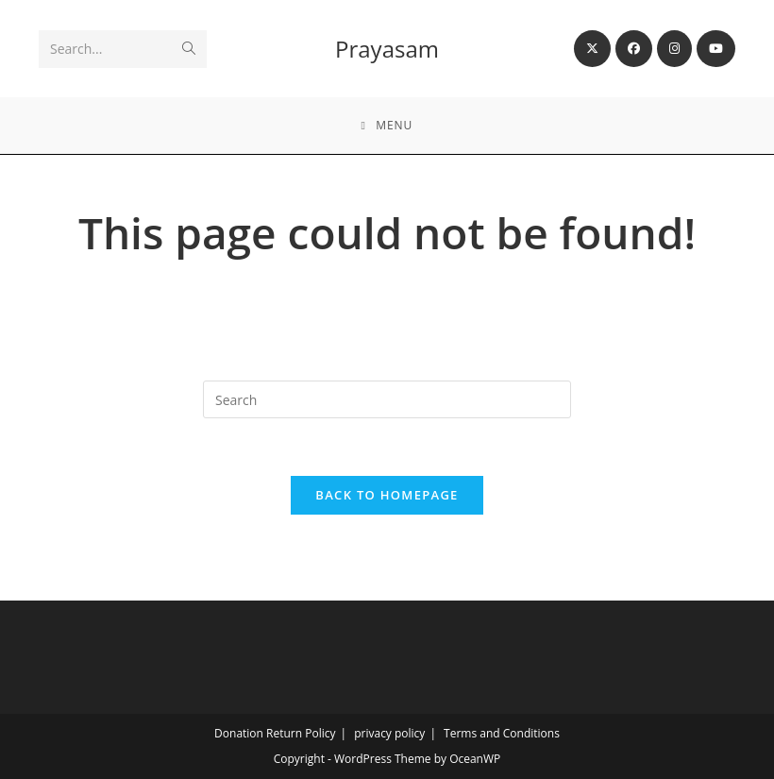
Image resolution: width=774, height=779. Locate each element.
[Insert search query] (387, 399)
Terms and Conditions (502, 733)
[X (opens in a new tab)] (592, 48)
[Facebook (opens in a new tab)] (633, 48)
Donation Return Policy (274, 733)
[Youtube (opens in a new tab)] (716, 48)
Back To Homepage (386, 494)
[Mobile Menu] (387, 125)
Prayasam (387, 48)
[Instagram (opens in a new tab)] (674, 48)
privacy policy (389, 733)
